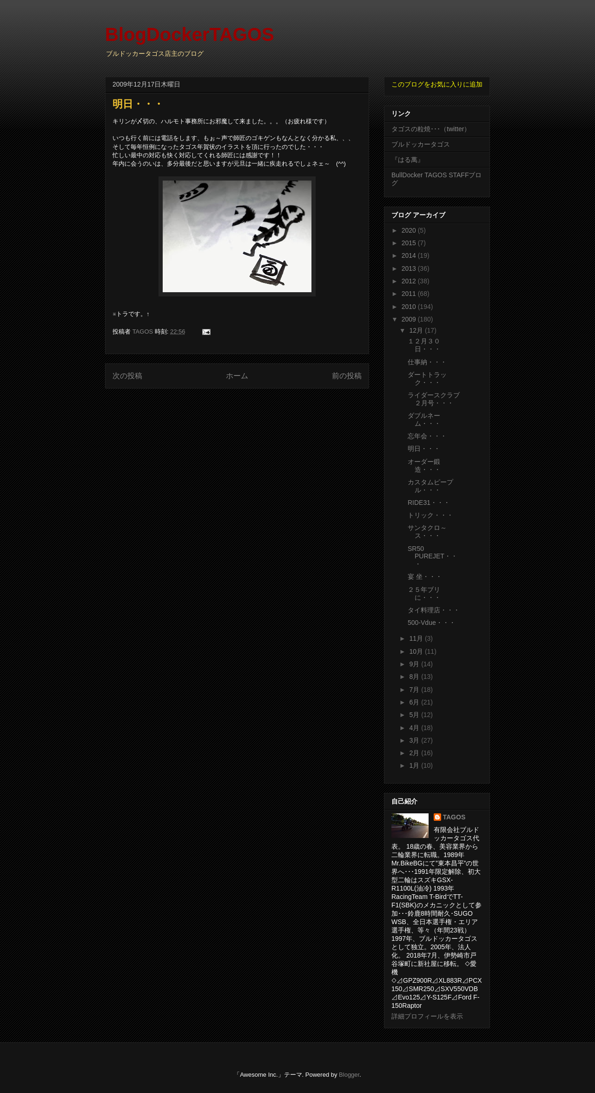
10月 (416, 651)
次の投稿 (127, 376)
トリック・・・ (430, 515)
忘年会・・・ (427, 436)
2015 (410, 243)
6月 (415, 702)
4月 (415, 727)
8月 (415, 676)
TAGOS (454, 817)
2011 (410, 293)
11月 (416, 638)
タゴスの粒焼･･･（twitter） (430, 129)
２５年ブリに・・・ (424, 593)
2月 (415, 753)
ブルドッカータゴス (420, 144)
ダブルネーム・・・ (424, 419)
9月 (415, 664)
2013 (410, 268)
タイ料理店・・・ (434, 610)
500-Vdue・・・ (432, 622)
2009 (410, 319)
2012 (410, 281)
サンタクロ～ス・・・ (427, 531)
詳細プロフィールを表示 (427, 1016)
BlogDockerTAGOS (189, 34)
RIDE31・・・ (429, 502)
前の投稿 (347, 376)
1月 (415, 765)
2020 (410, 230)
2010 (410, 306)
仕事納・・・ (427, 362)
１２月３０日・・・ (424, 345)
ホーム (237, 376)
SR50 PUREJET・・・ (432, 556)
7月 (415, 689)
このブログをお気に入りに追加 (437, 84)
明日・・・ (424, 448)
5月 (415, 714)
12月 (416, 330)
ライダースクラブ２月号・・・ (434, 399)
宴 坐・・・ (425, 576)
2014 (410, 255)
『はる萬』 (407, 159)
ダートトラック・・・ (427, 378)
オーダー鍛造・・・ (424, 465)
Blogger (349, 1074)
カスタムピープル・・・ (430, 486)
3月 (415, 740)
